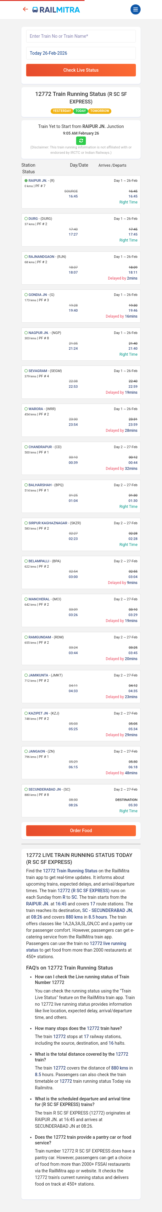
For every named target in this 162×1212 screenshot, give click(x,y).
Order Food (81, 830)
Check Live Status (81, 70)
